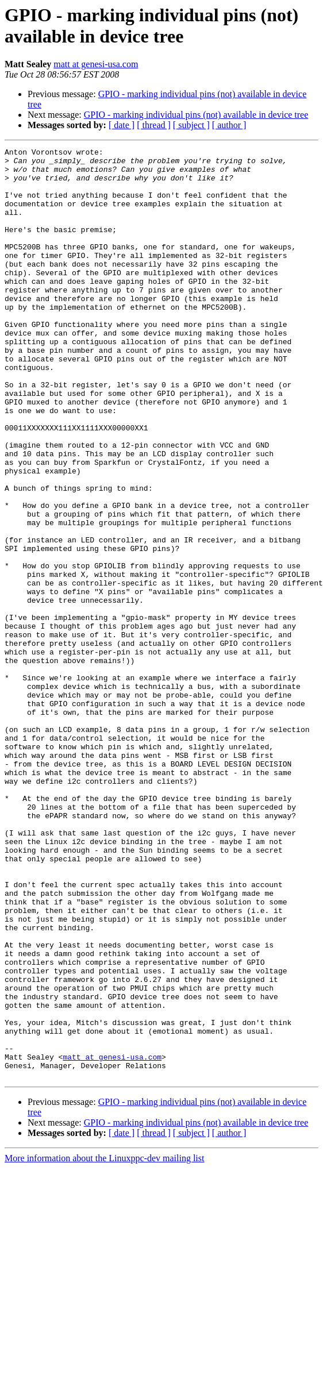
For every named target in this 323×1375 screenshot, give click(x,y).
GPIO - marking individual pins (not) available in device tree (196, 115)
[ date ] (121, 125)
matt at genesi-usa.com (95, 64)
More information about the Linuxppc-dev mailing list (104, 1344)
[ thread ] (154, 125)
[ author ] (229, 125)
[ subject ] (191, 125)
